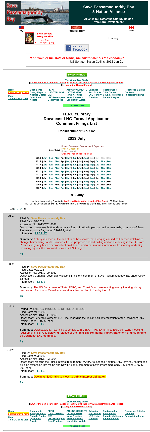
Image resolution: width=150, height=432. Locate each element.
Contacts (129, 92)
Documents (36, 90)
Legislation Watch (76, 100)
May (68, 158)
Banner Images (111, 97)
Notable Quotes (38, 95)
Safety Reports (38, 92)
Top (22, 253)
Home (11, 90)
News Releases (75, 97)
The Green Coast (77, 105)
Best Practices (55, 100)
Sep (92, 164)
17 (21, 209)
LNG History (95, 95)
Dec (109, 161)
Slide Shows (109, 92)
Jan (45, 158)
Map (10, 96)
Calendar (93, 90)
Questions (35, 97)
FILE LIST (41, 233)
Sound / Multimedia (113, 95)
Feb (51, 158)
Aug (85, 158)
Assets (33, 100)
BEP (50, 95)
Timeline (93, 97)
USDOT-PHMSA (56, 92)
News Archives (74, 95)
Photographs (110, 90)
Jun (75, 158)
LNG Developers (56, 97)
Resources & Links (135, 90)
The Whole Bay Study (76, 80)
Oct (97, 161)
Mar (57, 158)
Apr (63, 164)
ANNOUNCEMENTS (77, 90)
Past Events (95, 92)
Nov (103, 161)
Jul (80, 164)
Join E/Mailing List (18, 98)
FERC (51, 90)
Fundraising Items (134, 95)
